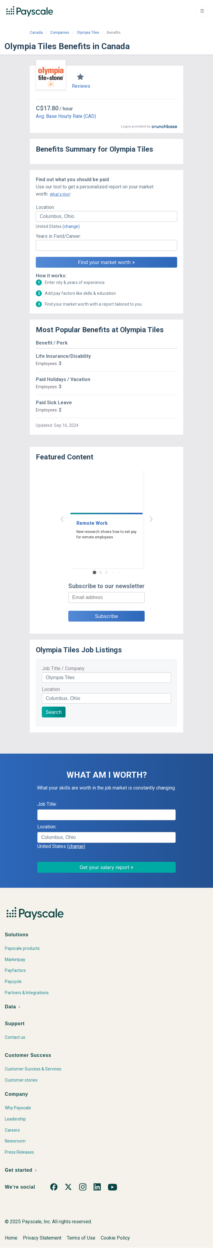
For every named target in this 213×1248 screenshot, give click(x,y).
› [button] (151, 518)
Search (54, 712)
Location (51, 689)
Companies (59, 32)
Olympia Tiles (88, 32)
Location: (45, 207)
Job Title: (47, 804)
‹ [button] (62, 518)
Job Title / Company (63, 668)
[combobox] (106, 216)
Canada (36, 32)
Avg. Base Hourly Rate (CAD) (66, 116)
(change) (71, 226)
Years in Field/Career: (58, 236)
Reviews (81, 86)
